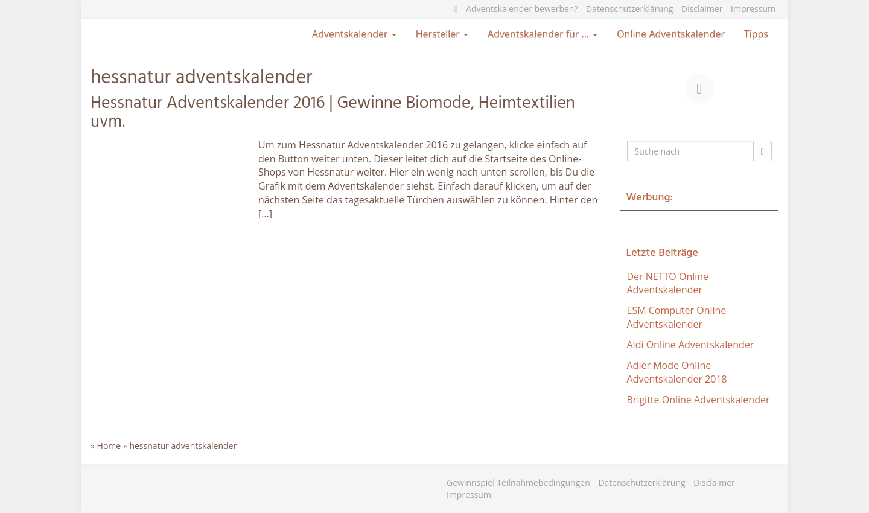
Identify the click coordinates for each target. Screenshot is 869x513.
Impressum (753, 8)
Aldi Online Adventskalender (690, 344)
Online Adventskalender (671, 33)
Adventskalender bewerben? (522, 8)
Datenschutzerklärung (629, 8)
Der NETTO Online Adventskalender (668, 283)
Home (109, 445)
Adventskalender (354, 33)
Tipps (756, 33)
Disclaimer (701, 8)
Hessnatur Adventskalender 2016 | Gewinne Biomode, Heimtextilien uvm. (333, 113)
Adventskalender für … (542, 33)
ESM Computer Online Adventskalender (677, 317)
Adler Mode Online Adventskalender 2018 (677, 372)
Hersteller (442, 33)
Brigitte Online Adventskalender (698, 399)
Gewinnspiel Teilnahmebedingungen (518, 482)
